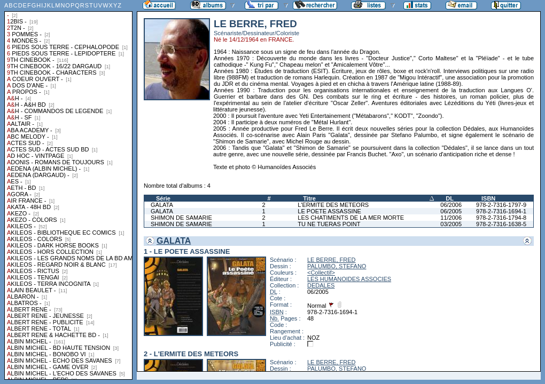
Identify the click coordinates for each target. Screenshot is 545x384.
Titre (309, 198)
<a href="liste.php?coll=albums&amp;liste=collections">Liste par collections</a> (68, 190)
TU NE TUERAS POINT (329, 224)
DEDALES (320, 285)
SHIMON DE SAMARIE (181, 217)
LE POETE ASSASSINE (329, 211)
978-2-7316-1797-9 (501, 205)
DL (450, 198)
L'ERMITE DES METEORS (333, 205)
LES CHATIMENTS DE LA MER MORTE (351, 217)
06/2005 (451, 211)
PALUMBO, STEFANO (336, 266)
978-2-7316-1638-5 (501, 224)
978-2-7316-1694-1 (501, 211)
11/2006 (451, 217)
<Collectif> (321, 272)
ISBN (488, 198)
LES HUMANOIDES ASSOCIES (349, 279)
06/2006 (451, 205)
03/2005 (451, 224)
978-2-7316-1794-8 (501, 217)
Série (163, 198)
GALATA (162, 205)
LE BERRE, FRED (331, 260)
